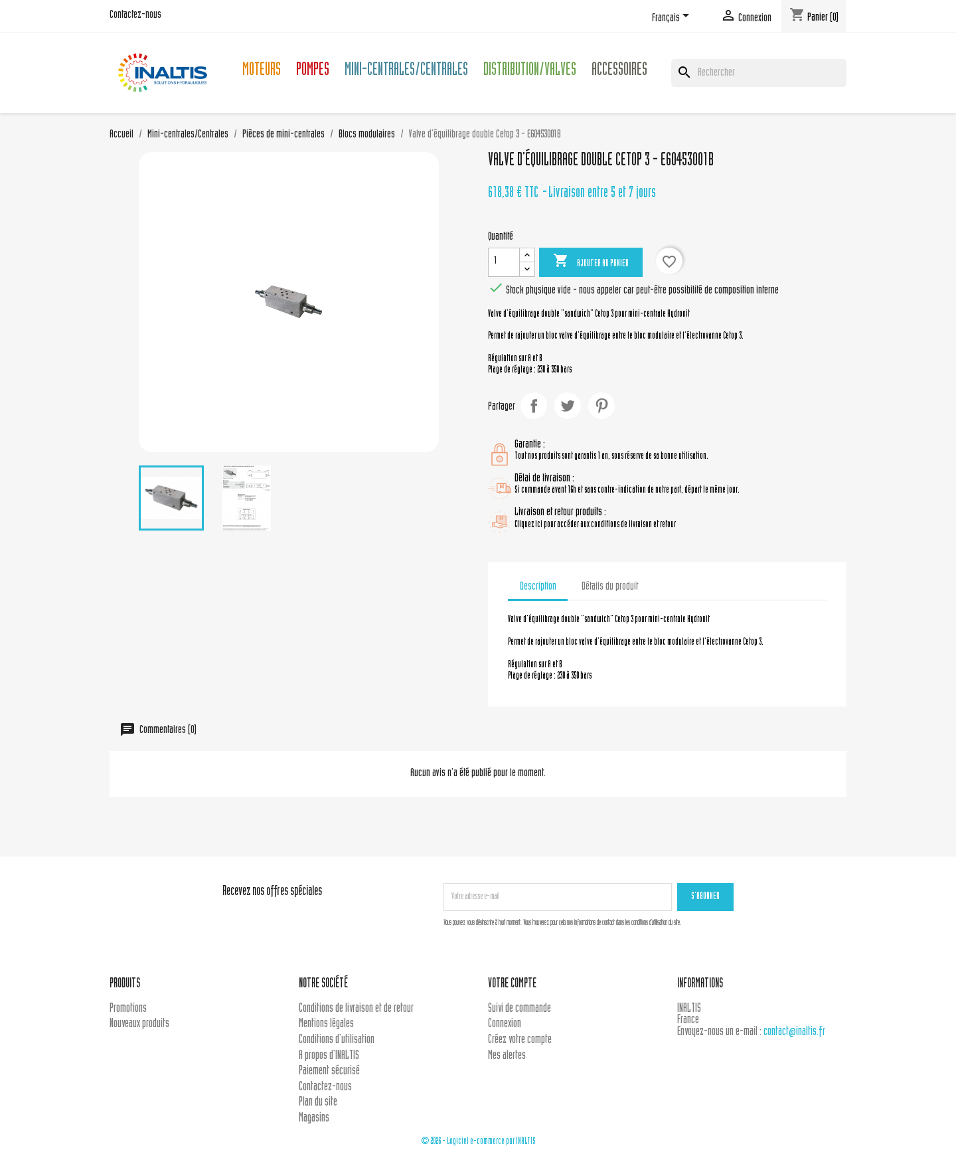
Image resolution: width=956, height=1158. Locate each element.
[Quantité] (504, 262)
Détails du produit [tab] (610, 587)
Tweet (567, 405)
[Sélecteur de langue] (673, 18)
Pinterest (601, 405)
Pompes (312, 71)
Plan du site (318, 1102)
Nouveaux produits (139, 1024)
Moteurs (261, 71)
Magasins (314, 1118)
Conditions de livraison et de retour (356, 1009)
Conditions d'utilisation (336, 1040)
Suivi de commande (519, 1009)
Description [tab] (538, 587)
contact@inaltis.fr (794, 1032)
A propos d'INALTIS (329, 1056)
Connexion (504, 1024)
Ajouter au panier (591, 261)
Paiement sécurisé (329, 1071)
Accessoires (619, 71)
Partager (533, 405)
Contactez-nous (135, 15)
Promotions (128, 1009)
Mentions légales (326, 1024)
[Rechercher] (758, 73)
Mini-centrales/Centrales (406, 71)
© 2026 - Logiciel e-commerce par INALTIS (478, 1142)
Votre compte (512, 984)
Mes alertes (507, 1056)
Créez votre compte (520, 1040)
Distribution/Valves (529, 71)
